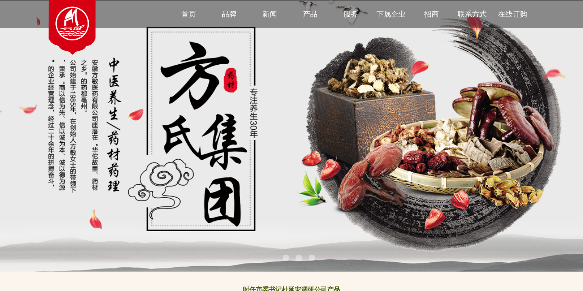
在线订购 (512, 14)
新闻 (269, 14)
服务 (350, 14)
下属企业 (391, 14)
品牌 (229, 14)
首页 (188, 14)
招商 (431, 14)
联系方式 (472, 14)
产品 (310, 14)
